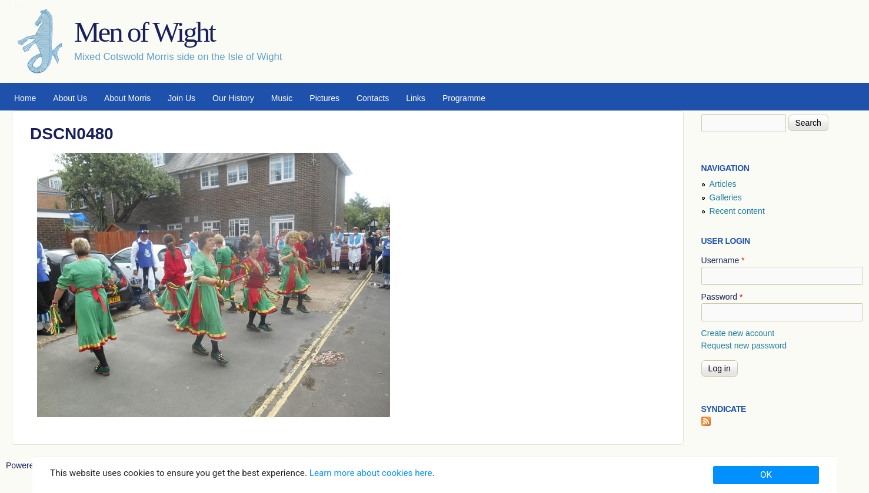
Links (415, 98)
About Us (70, 98)
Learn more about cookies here (370, 473)
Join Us (181, 98)
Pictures (324, 98)
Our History (233, 98)
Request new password (744, 345)
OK (766, 474)
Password (722, 296)
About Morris (127, 98)
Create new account (738, 333)
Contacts (373, 98)
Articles (723, 184)
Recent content (737, 211)
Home (25, 98)
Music (282, 98)
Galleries (726, 197)
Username (723, 260)
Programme (463, 98)
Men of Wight (144, 32)
